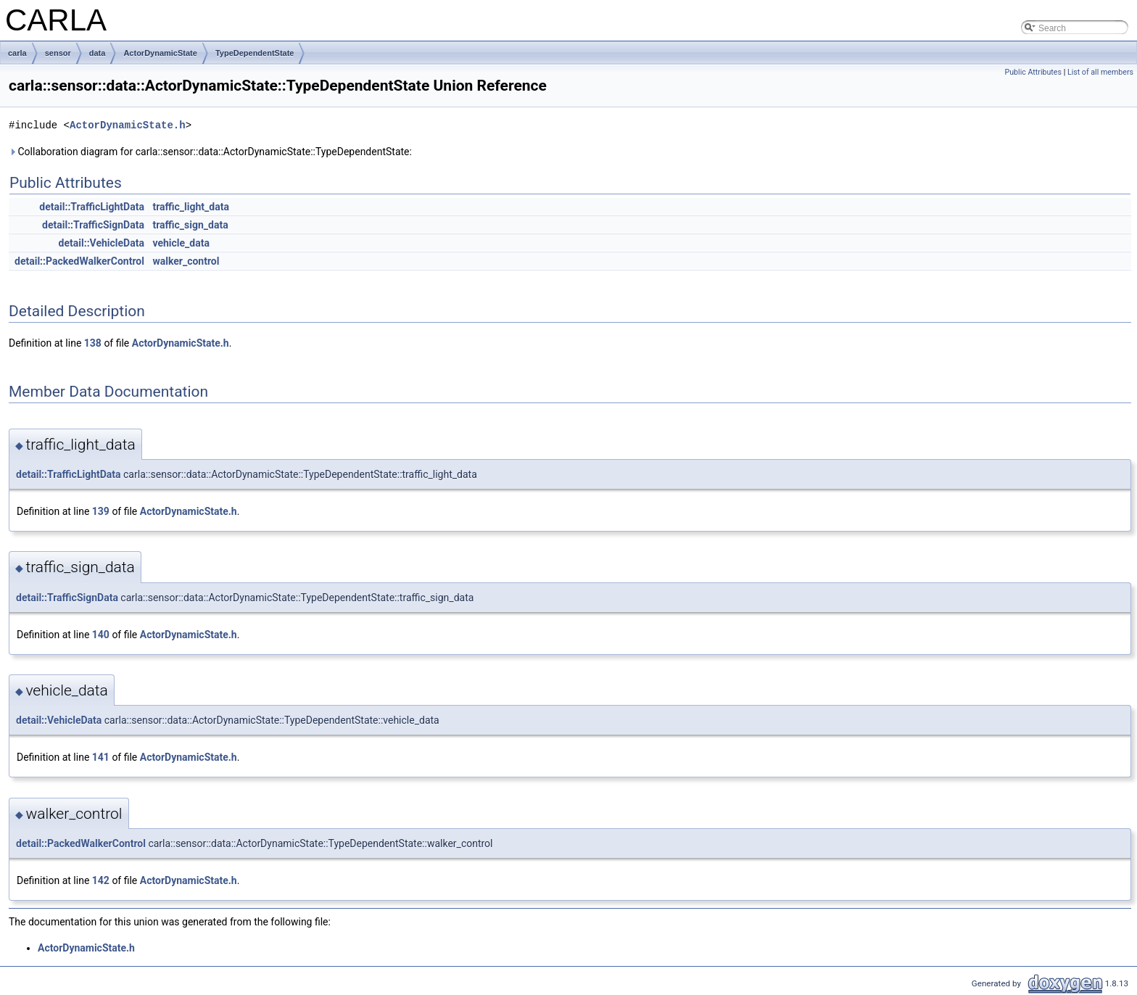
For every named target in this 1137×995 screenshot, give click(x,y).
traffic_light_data (190, 206)
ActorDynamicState (160, 53)
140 (100, 634)
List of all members (1100, 72)
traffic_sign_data (190, 225)
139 (100, 511)
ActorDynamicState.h (128, 125)
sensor (58, 53)
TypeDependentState (254, 53)
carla (17, 53)
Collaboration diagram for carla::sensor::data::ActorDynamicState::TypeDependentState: (210, 151)
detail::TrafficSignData (93, 225)
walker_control (185, 261)
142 (100, 880)
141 (100, 757)
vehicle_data (181, 243)
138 (93, 343)
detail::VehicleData (101, 243)
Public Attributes (1033, 72)
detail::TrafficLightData (91, 206)
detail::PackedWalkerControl (79, 261)
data (97, 53)
